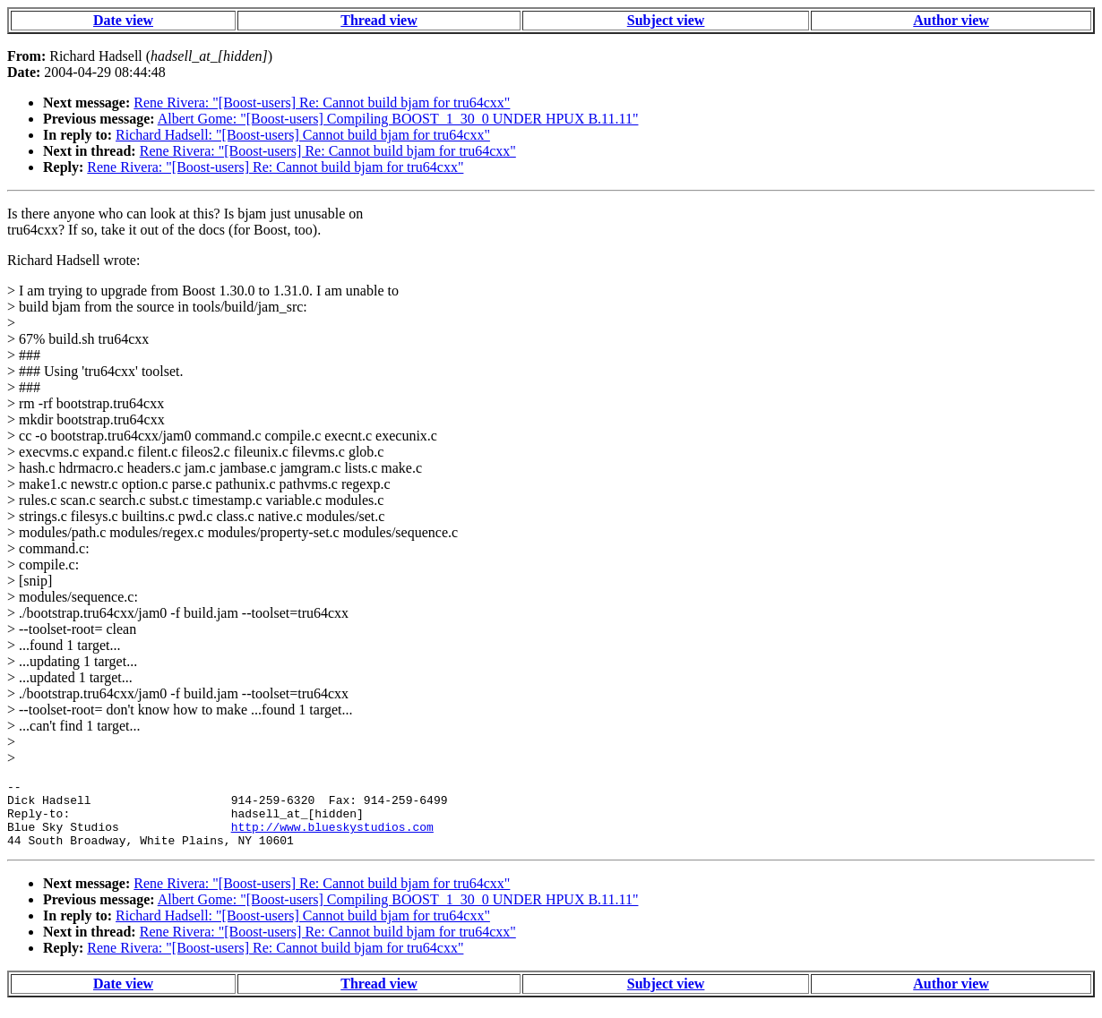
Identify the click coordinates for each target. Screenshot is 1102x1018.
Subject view (666, 20)
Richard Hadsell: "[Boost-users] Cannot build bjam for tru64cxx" (303, 134)
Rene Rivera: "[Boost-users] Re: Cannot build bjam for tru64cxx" (321, 102)
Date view (123, 20)
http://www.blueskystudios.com (332, 837)
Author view (951, 20)
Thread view (378, 20)
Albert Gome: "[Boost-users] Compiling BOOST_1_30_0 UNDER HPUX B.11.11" (398, 118)
